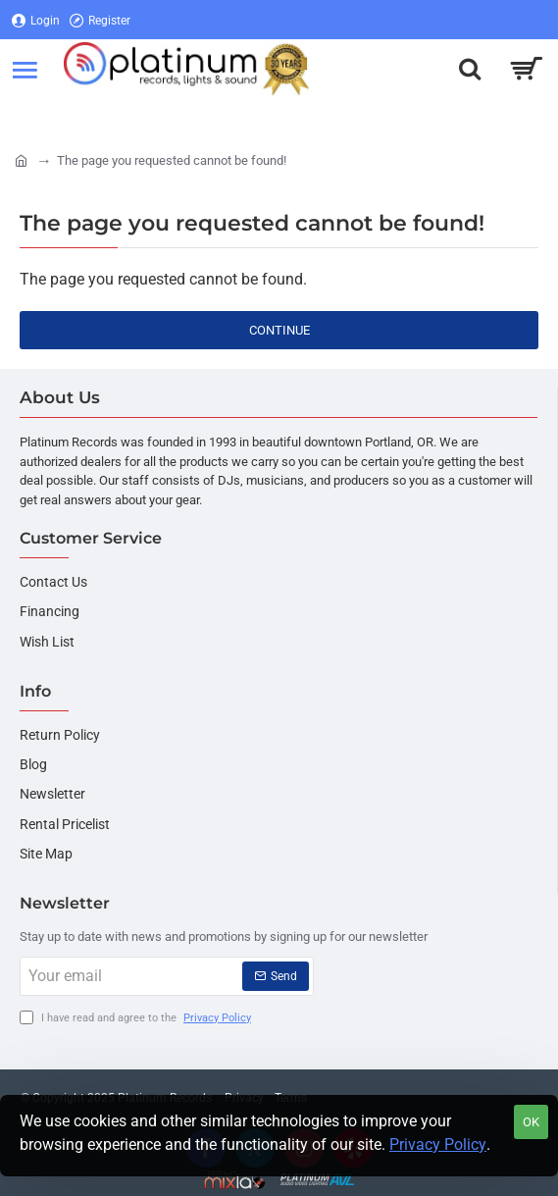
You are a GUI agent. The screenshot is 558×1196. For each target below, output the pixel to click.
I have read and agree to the (137, 1019)
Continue (279, 330)
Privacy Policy (437, 1144)
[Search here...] (469, 68)
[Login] (36, 20)
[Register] (100, 20)
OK (531, 1122)
